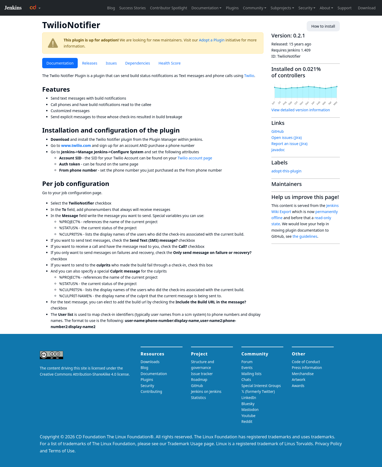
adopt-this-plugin (286, 170)
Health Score (169, 63)
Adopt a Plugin (211, 40)
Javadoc (278, 149)
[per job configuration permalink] (113, 184)
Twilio (249, 75)
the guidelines (305, 236)
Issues (111, 63)
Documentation (59, 63)
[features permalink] (73, 89)
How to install (323, 26)
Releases (89, 63)
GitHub (277, 131)
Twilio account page (195, 157)
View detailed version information (300, 109)
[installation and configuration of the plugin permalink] (183, 130)
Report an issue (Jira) (289, 143)
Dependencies (137, 63)
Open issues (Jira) (286, 137)
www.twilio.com (76, 145)
